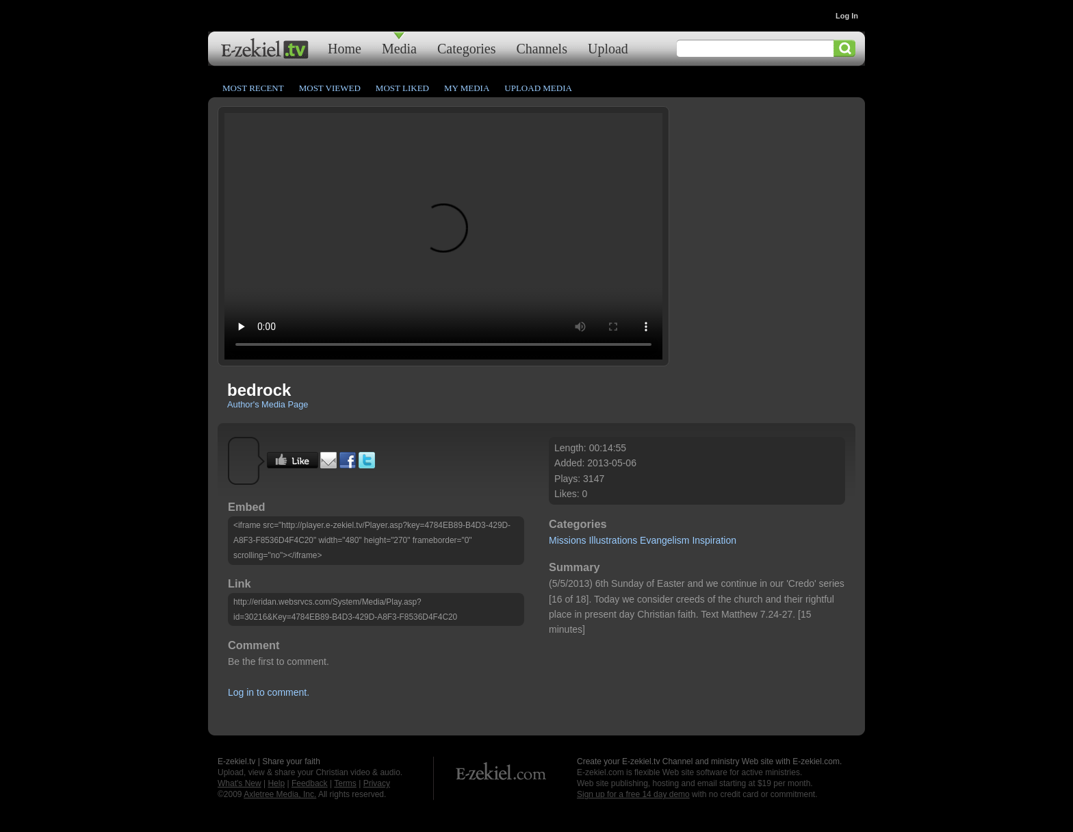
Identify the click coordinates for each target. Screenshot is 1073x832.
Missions (567, 540)
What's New (239, 783)
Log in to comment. (268, 692)
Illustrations (613, 540)
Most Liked (402, 88)
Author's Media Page (267, 404)
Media (399, 48)
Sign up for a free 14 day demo (633, 794)
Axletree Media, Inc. (280, 794)
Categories (466, 48)
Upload (608, 48)
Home (344, 48)
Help (276, 783)
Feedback (310, 783)
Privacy (376, 783)
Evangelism (664, 540)
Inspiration (714, 540)
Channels (542, 48)
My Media (466, 88)
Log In (847, 16)
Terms (345, 783)
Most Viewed (330, 88)
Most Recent (253, 88)
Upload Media (538, 88)
